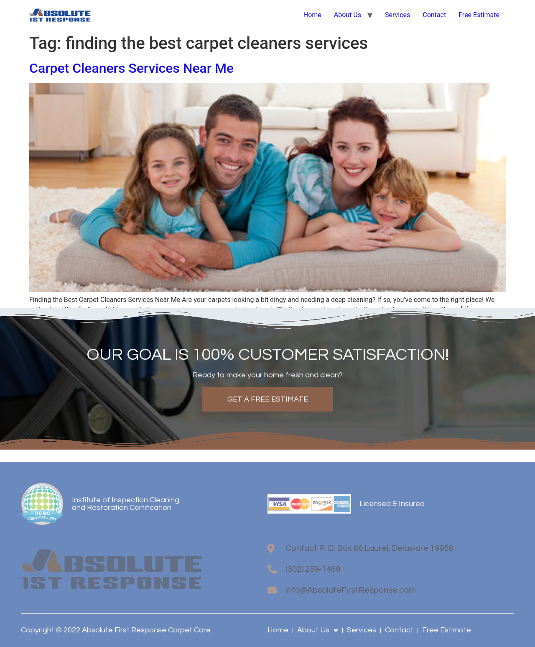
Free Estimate (479, 15)
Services (397, 15)
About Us (347, 15)
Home (312, 15)
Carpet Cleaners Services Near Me (131, 68)
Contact (434, 15)
